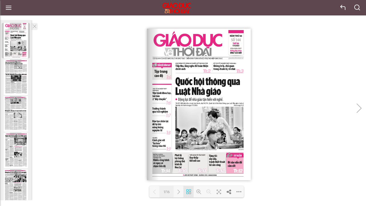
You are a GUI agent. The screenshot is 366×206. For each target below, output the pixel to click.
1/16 (167, 191)
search (357, 7)
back (343, 7)
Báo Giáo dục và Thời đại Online (176, 8)
